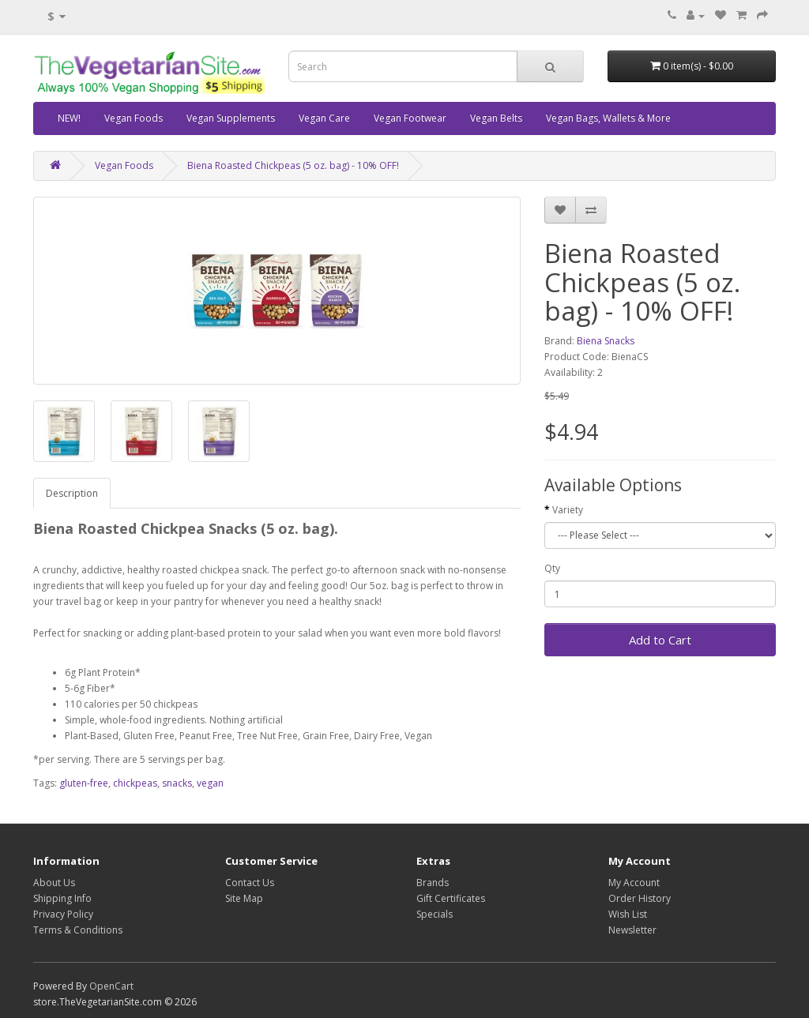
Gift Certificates (450, 898)
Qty (552, 568)
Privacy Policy (63, 914)
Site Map (244, 898)
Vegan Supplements (230, 118)
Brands (432, 882)
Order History (639, 898)
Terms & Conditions (77, 930)
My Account (634, 882)
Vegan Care (324, 118)
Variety (567, 510)
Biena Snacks (605, 340)
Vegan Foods (133, 118)
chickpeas (135, 783)
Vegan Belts (496, 118)
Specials (434, 914)
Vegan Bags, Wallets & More (608, 118)
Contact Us (249, 882)
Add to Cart (660, 640)
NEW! (69, 118)
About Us (54, 882)
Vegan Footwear (410, 118)
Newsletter (632, 930)
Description (72, 493)
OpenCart (111, 986)
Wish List (627, 914)
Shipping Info (62, 898)
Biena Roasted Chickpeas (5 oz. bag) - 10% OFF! (293, 165)
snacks (177, 783)
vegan (210, 783)
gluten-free (83, 783)
